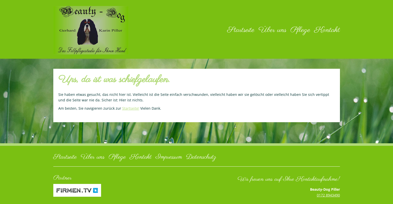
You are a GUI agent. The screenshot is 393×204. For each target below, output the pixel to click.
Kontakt (327, 30)
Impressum (169, 157)
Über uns (272, 30)
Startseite (240, 30)
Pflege (300, 30)
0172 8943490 (328, 195)
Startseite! (130, 108)
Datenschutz (201, 157)
